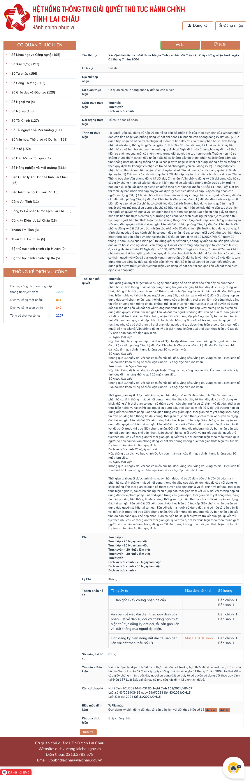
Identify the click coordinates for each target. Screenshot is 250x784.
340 (59, 308)
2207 (59, 316)
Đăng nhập (230, 25)
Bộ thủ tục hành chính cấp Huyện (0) (38, 249)
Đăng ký (198, 25)
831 (59, 300)
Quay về (88, 732)
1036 (59, 292)
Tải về (210, 710)
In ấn (224, 710)
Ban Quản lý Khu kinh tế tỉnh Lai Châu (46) (39, 180)
